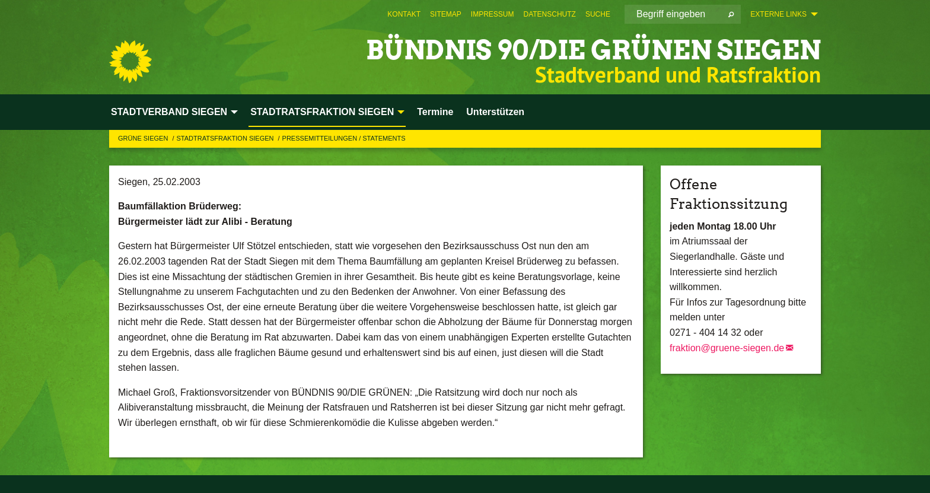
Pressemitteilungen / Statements (344, 138)
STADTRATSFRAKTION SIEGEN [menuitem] (322, 112)
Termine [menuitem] (435, 112)
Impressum (492, 14)
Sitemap (445, 14)
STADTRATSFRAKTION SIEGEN (225, 138)
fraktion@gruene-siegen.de (727, 348)
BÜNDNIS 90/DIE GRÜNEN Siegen (593, 50)
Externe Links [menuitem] (778, 14)
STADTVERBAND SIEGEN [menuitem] (169, 112)
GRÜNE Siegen (144, 138)
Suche (597, 14)
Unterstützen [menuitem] (495, 112)
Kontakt (404, 14)
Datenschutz (549, 14)
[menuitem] (404, 14)
